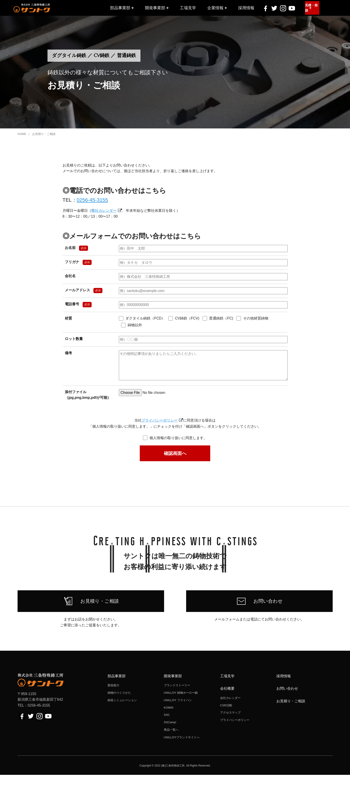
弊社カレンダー (104, 210)
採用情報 (246, 7)
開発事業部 (155, 7)
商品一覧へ (171, 742)
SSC (167, 727)
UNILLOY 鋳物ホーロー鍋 (181, 705)
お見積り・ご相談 (290, 713)
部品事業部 (120, 7)
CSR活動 (226, 717)
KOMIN (169, 719)
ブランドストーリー (177, 697)
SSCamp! (170, 734)
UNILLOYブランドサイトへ (182, 749)
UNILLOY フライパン (178, 712)
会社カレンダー (230, 710)
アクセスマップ (230, 724)
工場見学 (188, 7)
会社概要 (227, 701)
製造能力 (113, 697)
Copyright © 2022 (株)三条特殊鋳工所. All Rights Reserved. (174, 777)
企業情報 (215, 7)
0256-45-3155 (92, 200)
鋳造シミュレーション (122, 712)
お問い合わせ (287, 701)
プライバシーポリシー (160, 420)
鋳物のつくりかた (119, 705)
